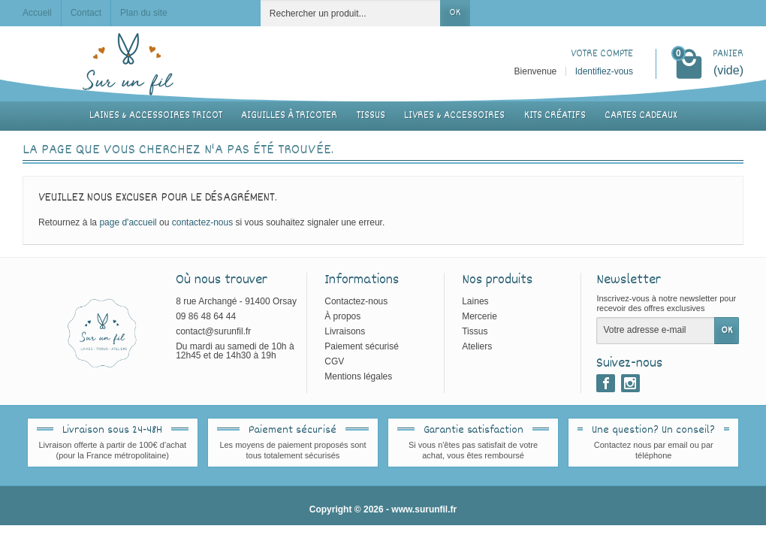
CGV (334, 361)
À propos (342, 316)
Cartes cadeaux (641, 115)
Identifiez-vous (604, 71)
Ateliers (477, 346)
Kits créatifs (555, 115)
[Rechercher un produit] (351, 13)
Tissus (371, 115)
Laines (475, 301)
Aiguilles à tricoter (289, 115)
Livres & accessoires (454, 115)
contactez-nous (202, 222)
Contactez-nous (356, 301)
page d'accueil (127, 222)
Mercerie (479, 316)
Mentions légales (358, 376)
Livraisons (344, 331)
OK (454, 12)
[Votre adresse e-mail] (655, 330)
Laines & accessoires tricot (155, 115)
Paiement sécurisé (361, 346)
